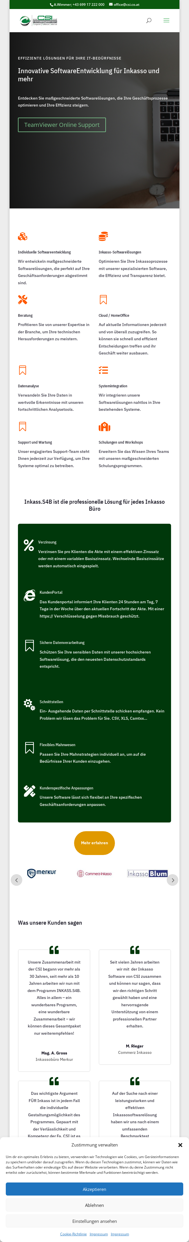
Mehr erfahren (94, 842)
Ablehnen (94, 1205)
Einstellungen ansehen (94, 1221)
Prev (16, 880)
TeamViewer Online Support (62, 125)
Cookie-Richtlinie (73, 1234)
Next (172, 880)
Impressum (99, 1234)
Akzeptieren (94, 1189)
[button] (180, 1145)
